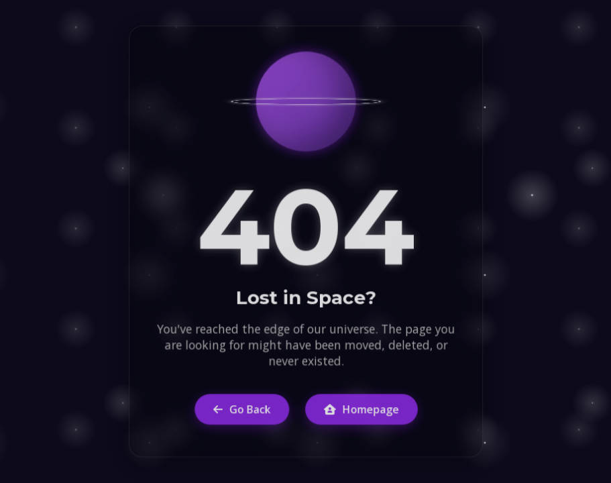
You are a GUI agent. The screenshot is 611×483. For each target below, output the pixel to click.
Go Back (241, 408)
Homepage (360, 408)
